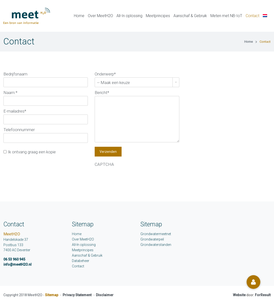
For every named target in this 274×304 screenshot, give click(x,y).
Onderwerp (105, 74)
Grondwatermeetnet (155, 234)
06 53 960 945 (14, 259)
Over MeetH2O (100, 15)
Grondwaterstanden (155, 245)
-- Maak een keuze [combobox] (113, 82)
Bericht (102, 92)
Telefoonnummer (19, 129)
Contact (252, 15)
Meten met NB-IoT (226, 15)
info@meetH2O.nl (17, 264)
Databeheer (80, 261)
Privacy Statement (77, 295)
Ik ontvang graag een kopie (32, 151)
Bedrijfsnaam (15, 74)
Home (79, 15)
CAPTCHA (104, 164)
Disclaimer (105, 295)
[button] (253, 282)
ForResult (263, 295)
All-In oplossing (129, 15)
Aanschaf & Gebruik (190, 15)
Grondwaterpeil (152, 239)
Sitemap (51, 295)
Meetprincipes (158, 15)
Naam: (10, 92)
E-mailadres (14, 111)
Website (239, 295)
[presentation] (132, 177)
